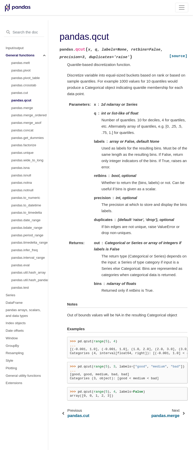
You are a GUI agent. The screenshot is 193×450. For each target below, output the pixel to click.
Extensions (14, 383)
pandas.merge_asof (26, 123)
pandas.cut (19, 93)
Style (9, 360)
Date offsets (15, 330)
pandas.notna (21, 182)
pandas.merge (22, 108)
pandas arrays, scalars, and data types (23, 312)
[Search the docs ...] (24, 32)
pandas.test (20, 287)
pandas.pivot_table (25, 78)
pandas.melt (20, 63)
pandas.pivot (21, 70)
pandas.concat (22, 130)
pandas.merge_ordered (28, 115)
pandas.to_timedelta (26, 212)
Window (12, 338)
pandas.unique (22, 153)
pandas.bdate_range (26, 228)
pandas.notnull (22, 190)
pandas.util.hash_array (28, 272)
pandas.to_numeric (25, 198)
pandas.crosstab (23, 85)
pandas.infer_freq (24, 250)
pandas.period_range (27, 235)
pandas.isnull (21, 175)
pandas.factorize (23, 145)
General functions (20, 55)
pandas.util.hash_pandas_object (29, 280)
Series (10, 295)
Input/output (15, 48)
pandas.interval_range (28, 257)
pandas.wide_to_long (27, 160)
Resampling (15, 353)
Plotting (11, 368)
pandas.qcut (21, 100)
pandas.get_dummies (27, 138)
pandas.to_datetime (26, 205)
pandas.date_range (25, 220)
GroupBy (12, 346)
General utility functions (23, 376)
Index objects (16, 323)
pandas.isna (20, 168)
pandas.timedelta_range (29, 242)
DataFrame (14, 303)
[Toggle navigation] (181, 7)
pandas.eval (20, 265)
